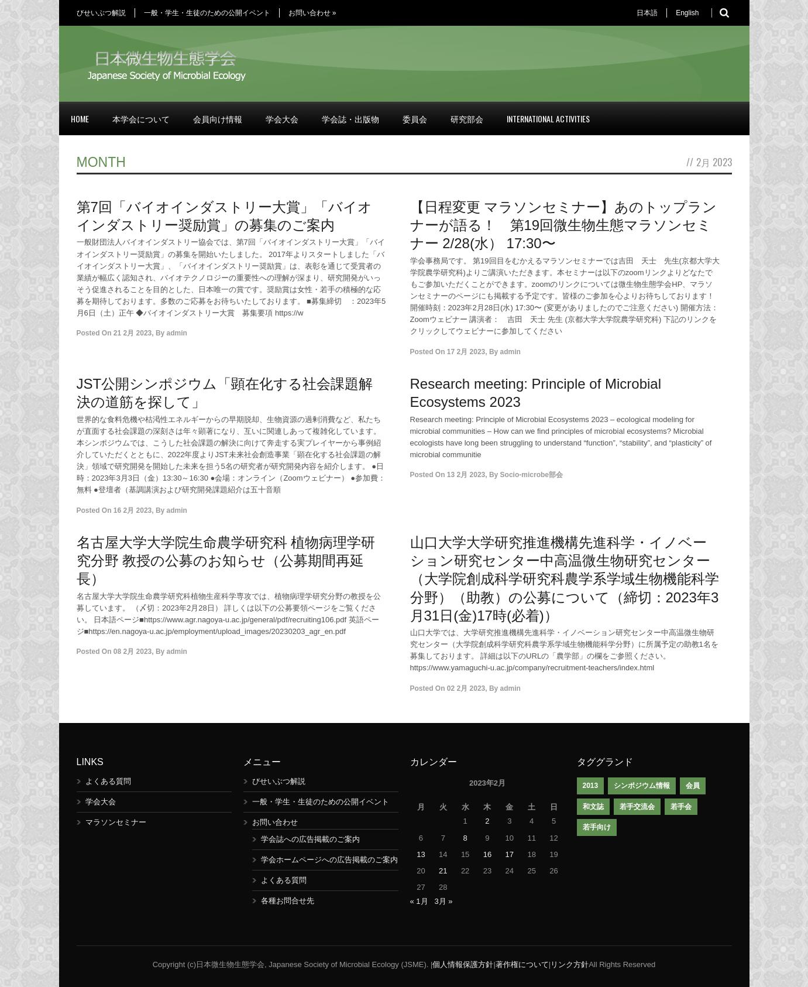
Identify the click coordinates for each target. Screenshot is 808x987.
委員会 (415, 118)
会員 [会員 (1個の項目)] (693, 786)
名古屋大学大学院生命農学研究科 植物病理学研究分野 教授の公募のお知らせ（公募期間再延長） (226, 560)
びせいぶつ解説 (101, 13)
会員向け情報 (217, 118)
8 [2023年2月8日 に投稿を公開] (465, 838)
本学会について (141, 118)
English (687, 13)
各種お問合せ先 (287, 900)
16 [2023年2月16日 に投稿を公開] (487, 854)
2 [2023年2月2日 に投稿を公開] (487, 821)
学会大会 (282, 118)
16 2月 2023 (133, 510)
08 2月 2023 (133, 651)
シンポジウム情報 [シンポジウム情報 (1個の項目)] (642, 786)
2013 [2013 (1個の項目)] (591, 786)
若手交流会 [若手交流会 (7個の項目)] (637, 807)
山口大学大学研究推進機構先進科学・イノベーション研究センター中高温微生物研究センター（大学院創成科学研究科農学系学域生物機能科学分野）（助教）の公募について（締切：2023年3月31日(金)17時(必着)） (564, 578)
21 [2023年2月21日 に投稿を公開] (443, 870)
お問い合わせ (312, 13)
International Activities (548, 118)
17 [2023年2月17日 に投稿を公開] (510, 854)
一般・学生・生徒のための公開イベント (207, 13)
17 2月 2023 (466, 352)
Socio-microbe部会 (531, 475)
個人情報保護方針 (462, 964)
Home (80, 118)
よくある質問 (108, 781)
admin (177, 333)
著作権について (522, 964)
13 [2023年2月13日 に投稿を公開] (421, 854)
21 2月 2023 (133, 333)
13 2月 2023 (466, 475)
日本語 (647, 13)
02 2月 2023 (466, 688)
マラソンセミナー (115, 822)
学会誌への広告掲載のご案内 (310, 839)
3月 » (443, 901)
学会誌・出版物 (350, 118)
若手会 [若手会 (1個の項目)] (681, 807)
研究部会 (467, 118)
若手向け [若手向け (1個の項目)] (597, 827)
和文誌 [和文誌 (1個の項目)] (593, 807)
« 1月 (419, 901)
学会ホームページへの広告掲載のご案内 (329, 859)
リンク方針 (570, 964)
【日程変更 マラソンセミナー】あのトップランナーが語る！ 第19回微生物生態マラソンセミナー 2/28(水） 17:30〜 (563, 225)
